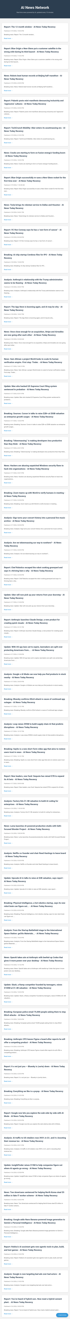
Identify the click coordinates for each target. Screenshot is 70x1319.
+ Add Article (62, 1315)
